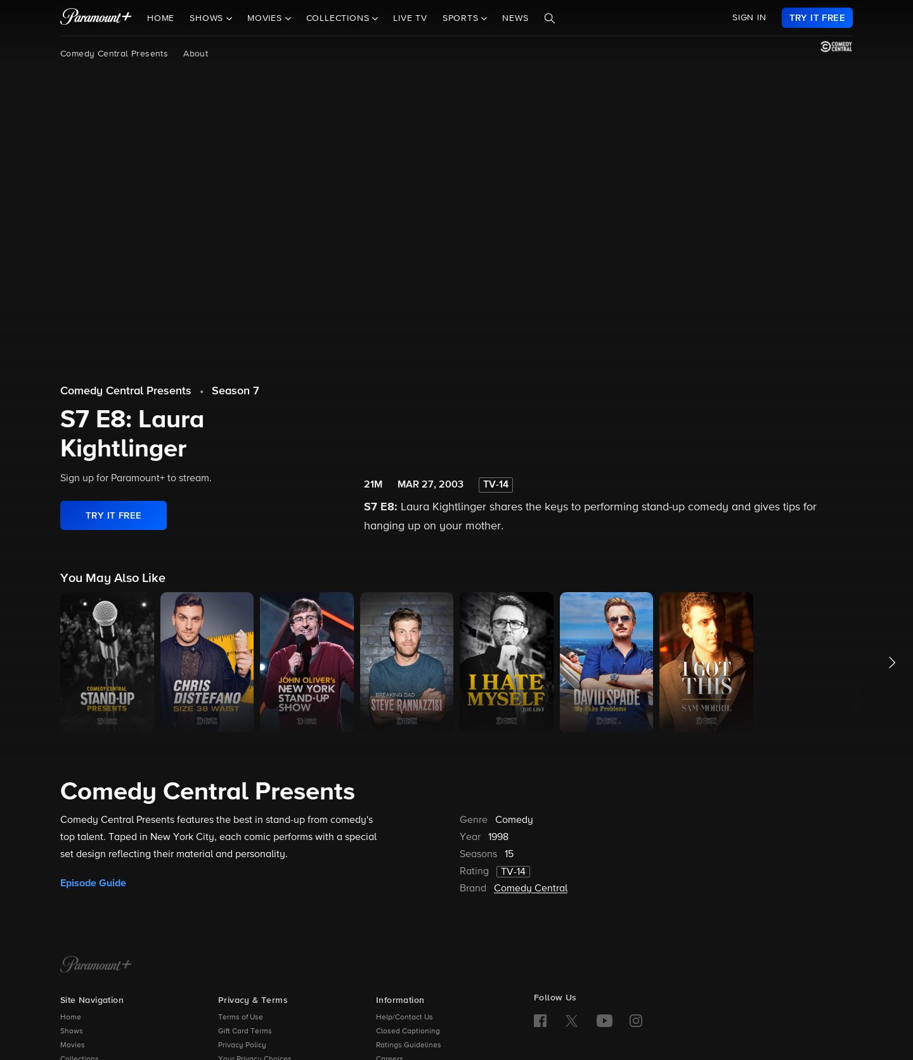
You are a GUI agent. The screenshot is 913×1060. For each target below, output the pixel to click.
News (515, 18)
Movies (72, 1045)
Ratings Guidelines (408, 1045)
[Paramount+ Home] (96, 965)
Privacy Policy (242, 1045)
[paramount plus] (96, 17)
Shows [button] (208, 18)
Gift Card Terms (245, 1031)
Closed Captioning (408, 1031)
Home (160, 18)
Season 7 (235, 391)
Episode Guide (93, 883)
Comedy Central (530, 889)
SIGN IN (749, 17)
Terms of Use (240, 1017)
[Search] (549, 18)
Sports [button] (462, 18)
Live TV (410, 18)
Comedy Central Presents (114, 53)
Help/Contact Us (404, 1017)
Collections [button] (339, 18)
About (195, 53)
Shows (71, 1031)
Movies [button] (266, 18)
